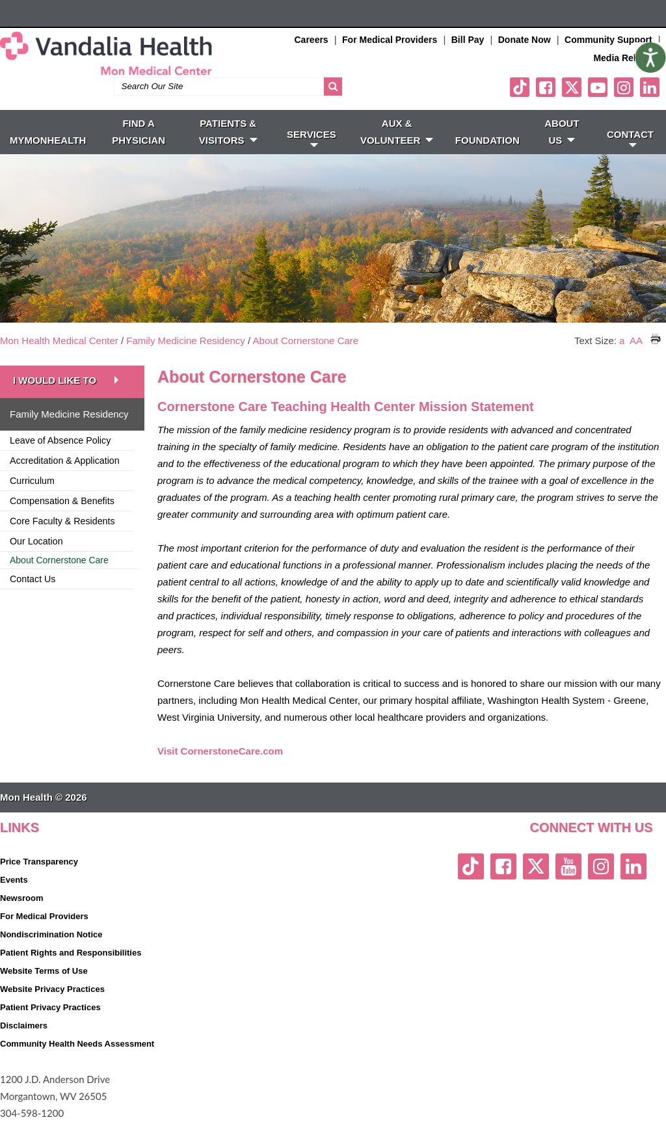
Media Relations (628, 58)
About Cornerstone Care (306, 358)
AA (636, 358)
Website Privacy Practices (52, 1007)
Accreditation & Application (65, 478)
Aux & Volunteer (397, 149)
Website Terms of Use (44, 988)
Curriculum (32, 498)
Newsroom (21, 915)
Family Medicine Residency (185, 358)
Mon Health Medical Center (59, 358)
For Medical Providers (389, 39)
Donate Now (524, 39)
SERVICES (311, 155)
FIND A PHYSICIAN (138, 149)
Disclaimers (23, 1043)
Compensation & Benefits (62, 518)
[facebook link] (545, 104)
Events (14, 897)
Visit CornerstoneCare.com (220, 768)
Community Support (608, 39)
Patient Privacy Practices (50, 1025)
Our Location (36, 559)
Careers (311, 39)
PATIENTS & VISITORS (228, 149)
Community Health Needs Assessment (77, 1061)
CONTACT (630, 155)
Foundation (487, 157)
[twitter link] (571, 104)
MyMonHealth (48, 157)
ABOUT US (561, 149)
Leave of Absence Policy (60, 458)
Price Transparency (39, 879)
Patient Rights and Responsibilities (70, 970)
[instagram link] (623, 104)
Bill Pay (468, 39)
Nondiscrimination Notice (51, 952)
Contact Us (33, 596)
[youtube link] (597, 104)
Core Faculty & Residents (62, 538)
